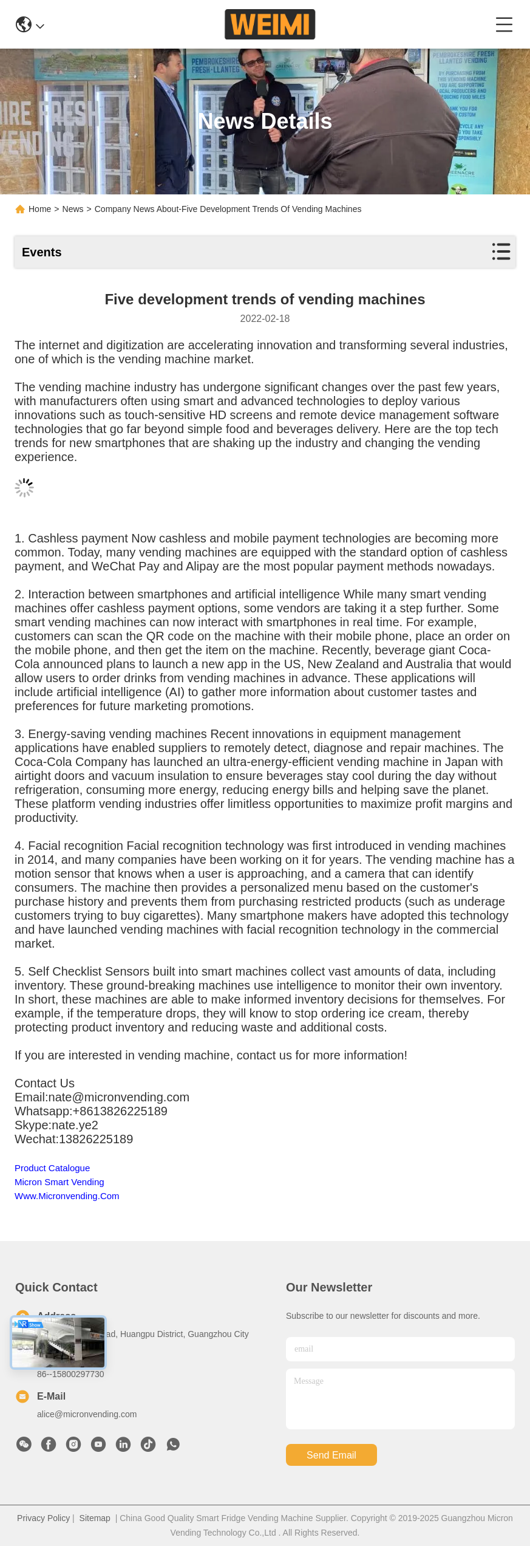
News (73, 209)
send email (331, 1455)
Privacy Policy (43, 1518)
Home (40, 209)
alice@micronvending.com (87, 1414)
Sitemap (95, 1518)
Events (42, 252)
